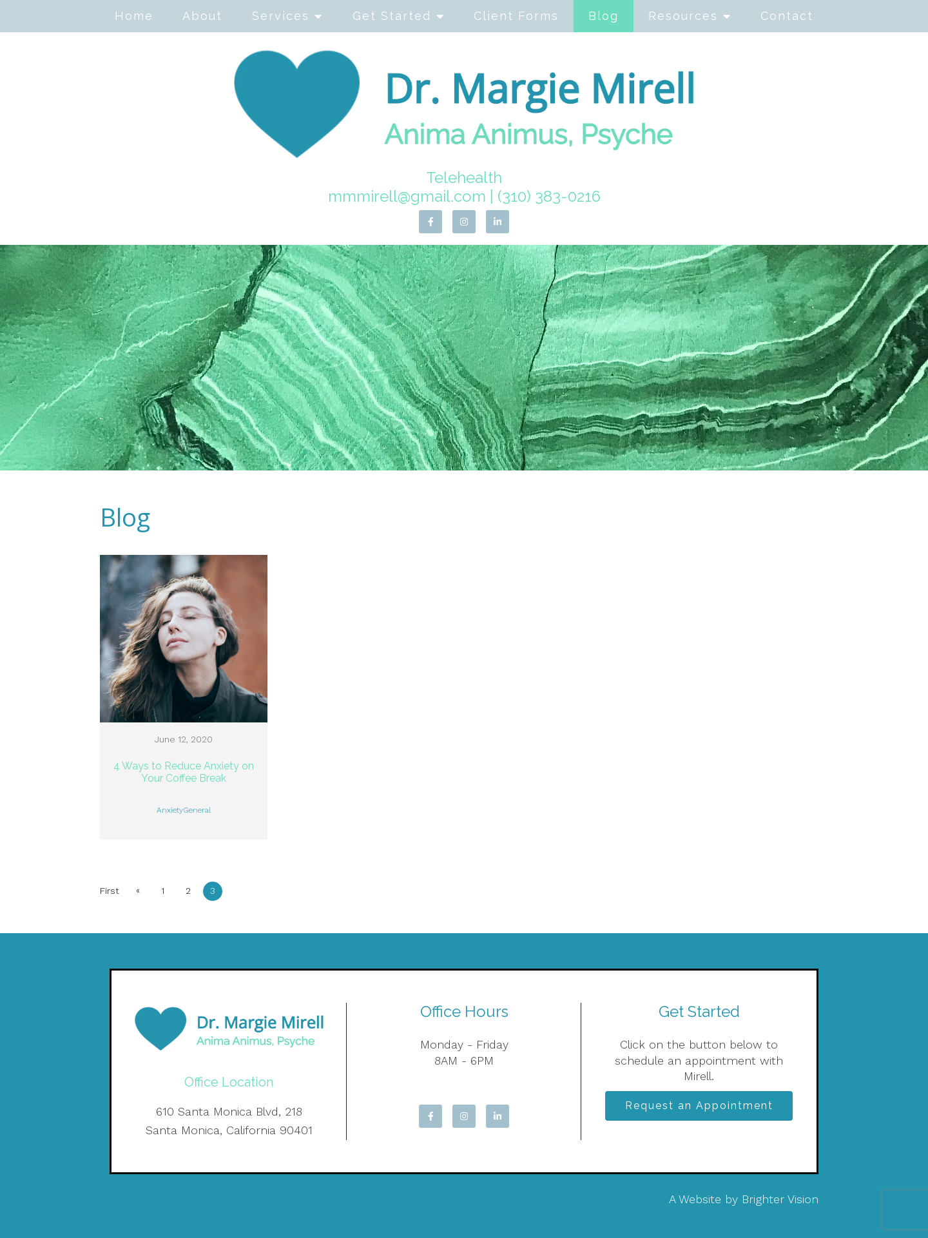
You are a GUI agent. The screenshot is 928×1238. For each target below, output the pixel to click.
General (197, 810)
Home (134, 16)
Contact (786, 16)
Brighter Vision (780, 1199)
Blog (603, 16)
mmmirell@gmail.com (407, 196)
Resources (683, 16)
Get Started (392, 16)
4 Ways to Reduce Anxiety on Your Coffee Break (183, 772)
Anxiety (170, 810)
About (202, 16)
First (109, 890)
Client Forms (516, 16)
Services (280, 16)
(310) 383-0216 (549, 196)
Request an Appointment (699, 1107)
